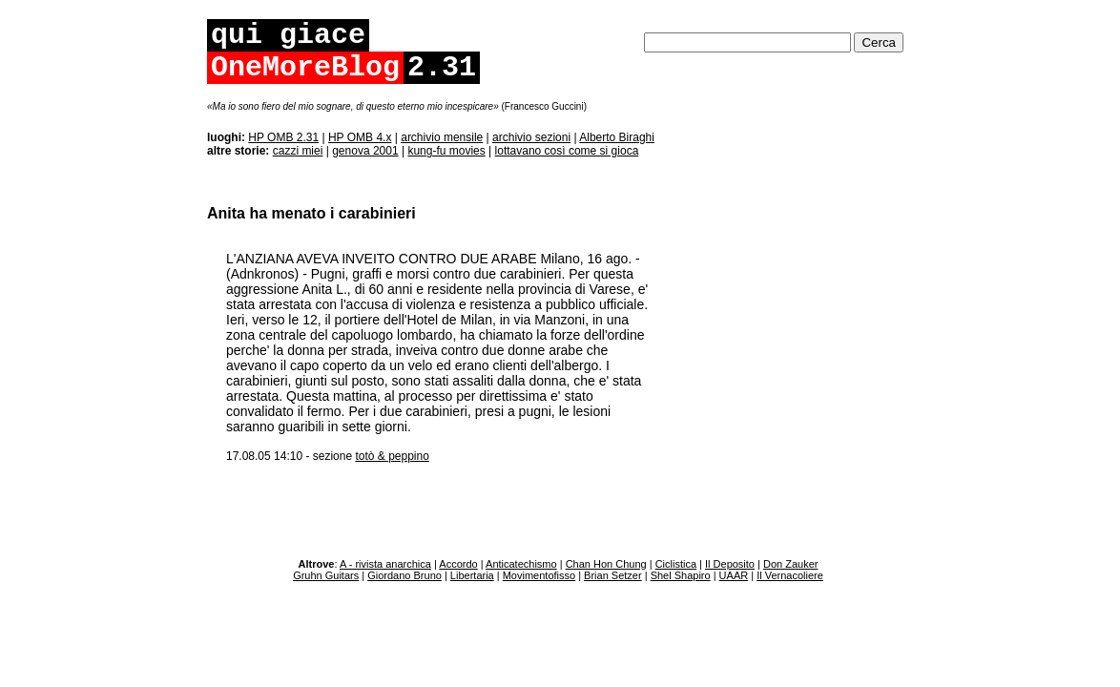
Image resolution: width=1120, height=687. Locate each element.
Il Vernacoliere (790, 575)
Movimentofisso (539, 575)
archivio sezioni (531, 137)
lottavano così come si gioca (567, 150)
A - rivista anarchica (385, 564)
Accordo (458, 564)
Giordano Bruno (404, 575)
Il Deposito (730, 564)
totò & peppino (391, 456)
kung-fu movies (446, 150)
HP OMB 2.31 (283, 137)
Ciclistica (675, 564)
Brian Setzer (613, 575)
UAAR (734, 575)
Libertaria (472, 575)
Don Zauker (790, 564)
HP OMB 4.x (359, 137)
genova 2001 (365, 150)
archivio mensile (442, 137)
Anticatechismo (521, 564)
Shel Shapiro (681, 575)
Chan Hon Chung (606, 564)
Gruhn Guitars (326, 575)
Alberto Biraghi (616, 137)
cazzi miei (298, 150)
